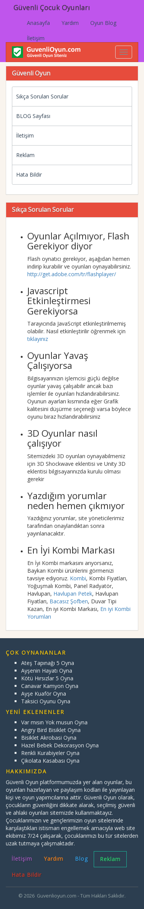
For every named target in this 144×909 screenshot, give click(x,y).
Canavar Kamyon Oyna (49, 686)
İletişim (36, 38)
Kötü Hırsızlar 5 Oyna (47, 678)
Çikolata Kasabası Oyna (50, 760)
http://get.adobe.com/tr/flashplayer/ (71, 274)
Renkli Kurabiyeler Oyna (50, 753)
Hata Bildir (29, 174)
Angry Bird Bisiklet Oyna (51, 730)
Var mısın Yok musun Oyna (54, 722)
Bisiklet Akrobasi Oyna (48, 737)
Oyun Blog (103, 22)
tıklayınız (37, 338)
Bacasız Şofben (69, 601)
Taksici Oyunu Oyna (45, 701)
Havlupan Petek (72, 593)
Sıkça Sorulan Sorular (42, 96)
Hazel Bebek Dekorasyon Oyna (60, 745)
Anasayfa (38, 22)
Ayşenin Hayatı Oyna (46, 670)
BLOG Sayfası (33, 116)
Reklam (25, 155)
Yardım (70, 22)
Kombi (78, 578)
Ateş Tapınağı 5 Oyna (47, 663)
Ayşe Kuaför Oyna (43, 693)
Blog (81, 858)
